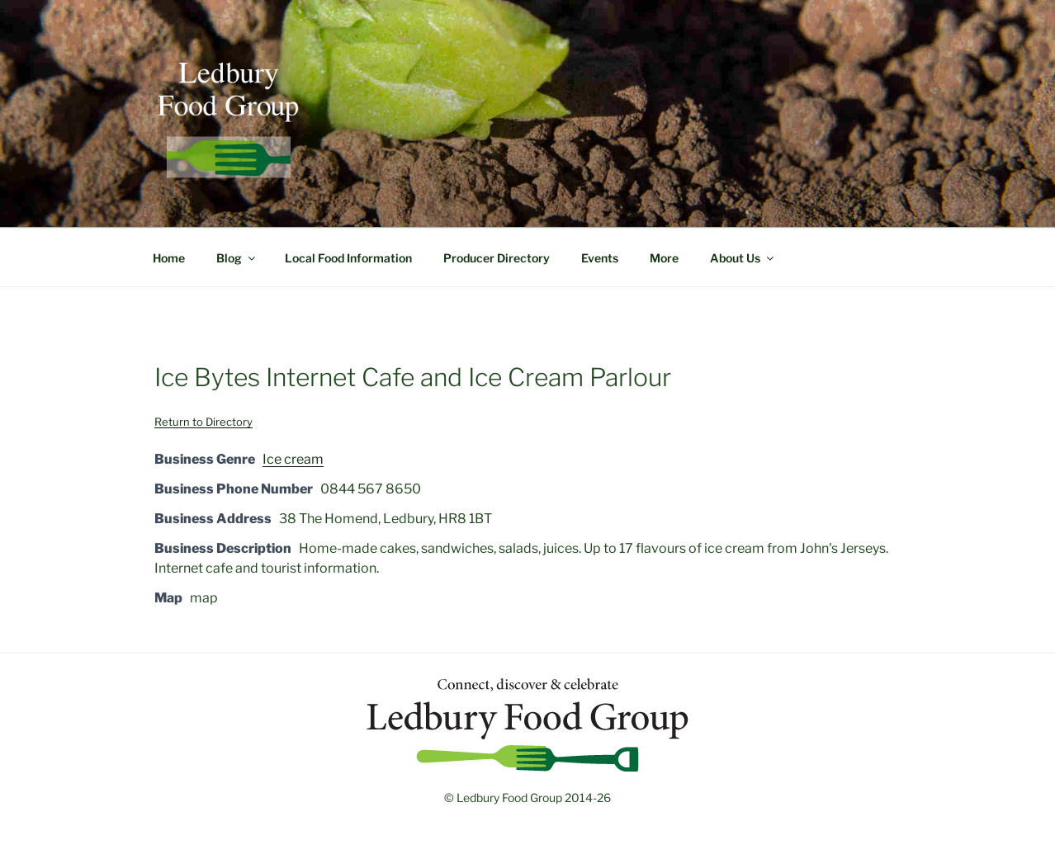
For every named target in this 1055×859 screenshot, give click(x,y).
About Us (743, 258)
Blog (237, 258)
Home (169, 258)
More (664, 258)
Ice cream (293, 459)
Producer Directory (496, 258)
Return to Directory (203, 421)
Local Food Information (348, 258)
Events (599, 258)
